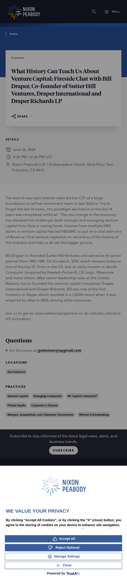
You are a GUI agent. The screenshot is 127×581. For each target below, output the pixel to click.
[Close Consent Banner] (63, 565)
